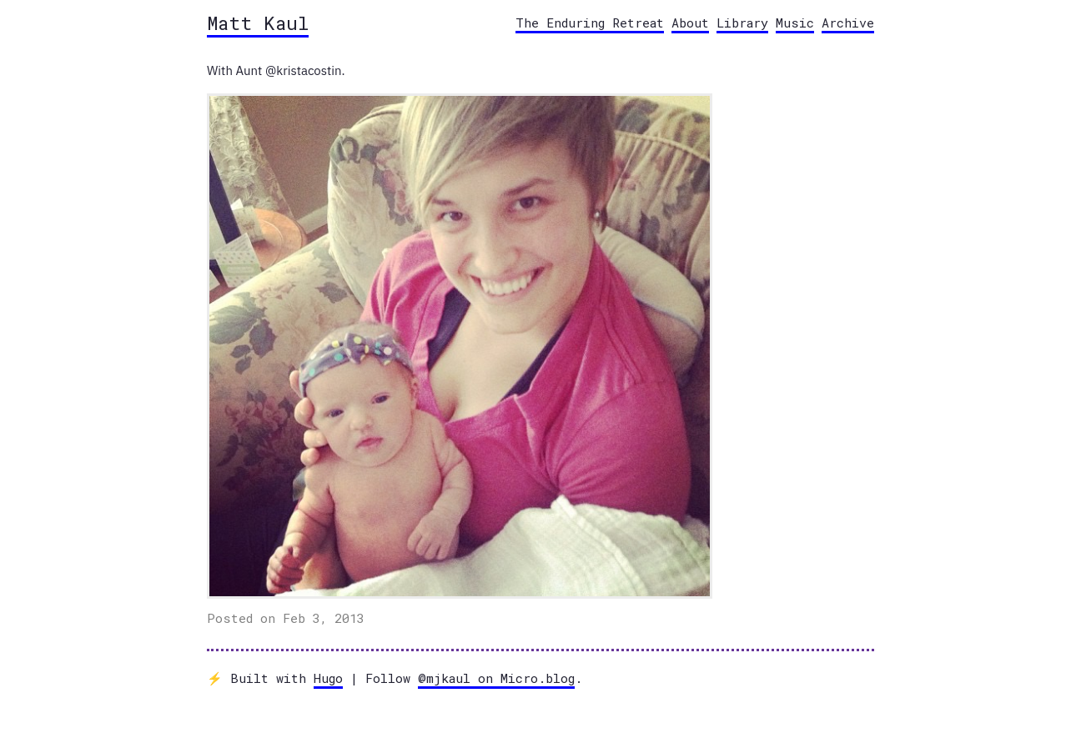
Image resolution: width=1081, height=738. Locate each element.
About (690, 22)
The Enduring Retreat (589, 22)
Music (795, 22)
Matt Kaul (258, 22)
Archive (848, 22)
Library (742, 22)
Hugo (328, 678)
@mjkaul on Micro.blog (496, 678)
